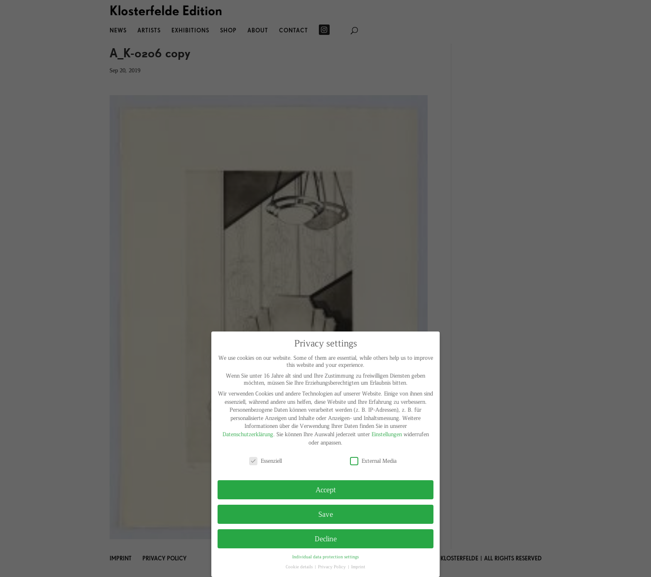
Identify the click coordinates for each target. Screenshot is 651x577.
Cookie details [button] (300, 566)
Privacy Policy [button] (332, 566)
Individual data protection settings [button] (325, 556)
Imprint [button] (358, 566)
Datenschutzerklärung (248, 433)
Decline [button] (326, 538)
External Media (373, 460)
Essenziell (265, 460)
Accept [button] (326, 489)
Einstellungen (387, 433)
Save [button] (325, 513)
